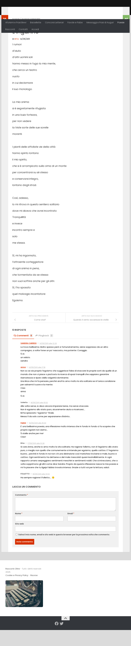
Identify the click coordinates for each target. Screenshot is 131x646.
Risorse (34, 593)
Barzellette (35, 22)
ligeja (23, 440)
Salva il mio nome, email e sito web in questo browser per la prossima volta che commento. (64, 552)
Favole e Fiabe (75, 22)
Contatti (23, 29)
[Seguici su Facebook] (57, 641)
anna (23, 385)
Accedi (35, 29)
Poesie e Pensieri (31, 36)
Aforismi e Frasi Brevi (15, 22)
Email (70, 531)
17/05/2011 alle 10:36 (36, 461)
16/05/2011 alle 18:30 (37, 440)
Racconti (10, 29)
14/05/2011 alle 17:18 (37, 385)
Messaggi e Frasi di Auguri (100, 22)
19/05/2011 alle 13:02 (41, 491)
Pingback (44, 353)
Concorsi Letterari (54, 22)
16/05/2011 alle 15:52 (39, 420)
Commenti (23, 353)
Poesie (120, 22)
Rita (17, 56)
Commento (21, 512)
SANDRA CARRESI (29, 361)
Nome (18, 531)
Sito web (19, 541)
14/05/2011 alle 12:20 (48, 361)
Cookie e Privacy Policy (16, 593)
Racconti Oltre (25, 9)
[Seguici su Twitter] (62, 641)
